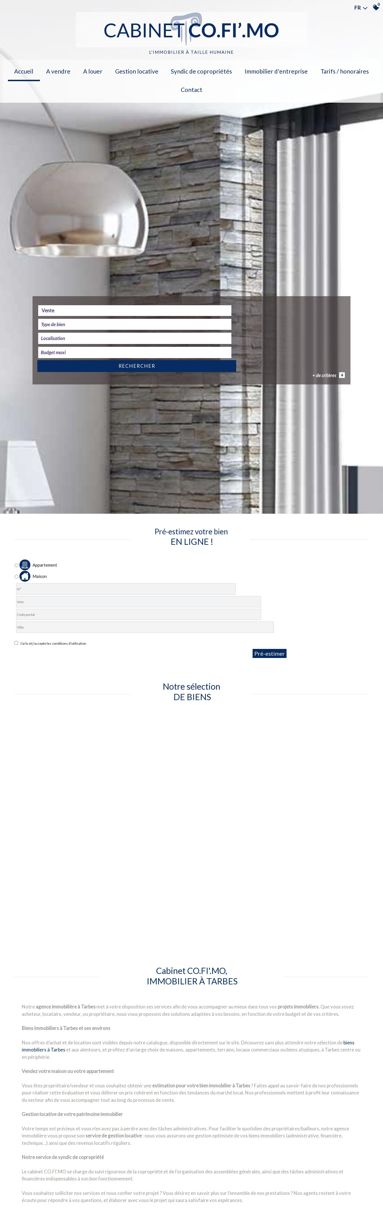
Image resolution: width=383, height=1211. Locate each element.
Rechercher (315, 866)
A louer (84, 69)
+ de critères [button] (323, 875)
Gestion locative (122, 69)
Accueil (27, 69)
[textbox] (135, 865)
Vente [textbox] (53, 865)
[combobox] (73, 865)
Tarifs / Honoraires (313, 69)
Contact (354, 69)
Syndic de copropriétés (181, 69)
